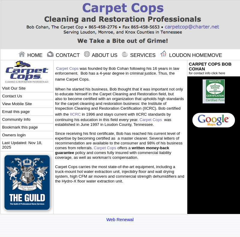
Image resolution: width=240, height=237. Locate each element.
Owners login (14, 135)
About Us (101, 55)
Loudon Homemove (191, 55)
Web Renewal (120, 219)
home (31, 55)
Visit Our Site (13, 88)
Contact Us (12, 96)
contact (64, 55)
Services (139, 55)
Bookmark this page (20, 127)
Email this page (16, 111)
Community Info (16, 119)
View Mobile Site (17, 104)
